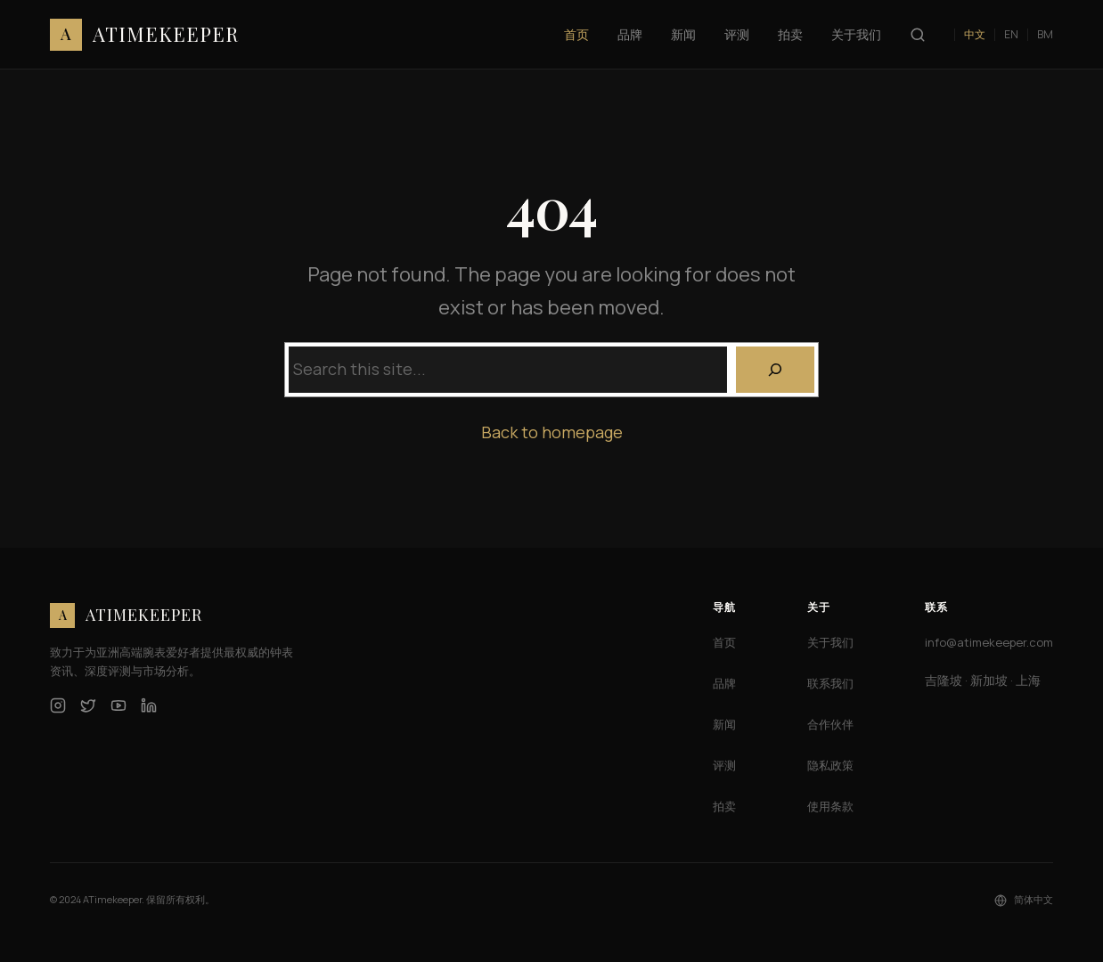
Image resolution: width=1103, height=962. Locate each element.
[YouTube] (118, 705)
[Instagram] (58, 705)
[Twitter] (88, 705)
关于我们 (830, 642)
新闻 (724, 724)
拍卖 (724, 806)
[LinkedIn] (149, 705)
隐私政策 (830, 765)
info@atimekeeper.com (989, 642)
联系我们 (830, 683)
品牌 (724, 683)
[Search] (775, 369)
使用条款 (830, 806)
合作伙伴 (830, 724)
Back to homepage (552, 432)
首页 (724, 642)
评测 (724, 765)
